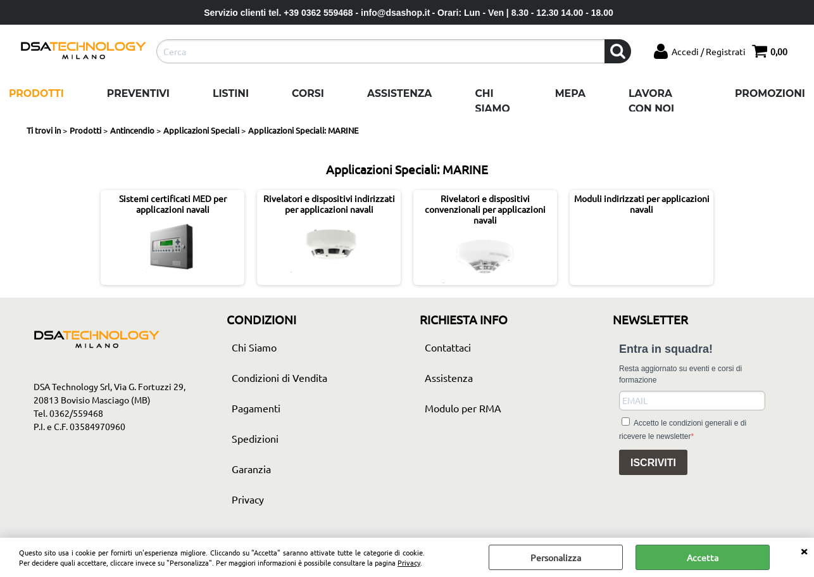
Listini (231, 93)
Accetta (702, 557)
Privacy (409, 562)
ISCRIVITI (653, 462)
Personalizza (555, 557)
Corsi (308, 93)
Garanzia (251, 468)
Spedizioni (255, 438)
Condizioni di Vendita (279, 377)
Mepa (570, 93)
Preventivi (138, 93)
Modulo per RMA (463, 408)
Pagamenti (256, 408)
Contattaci (448, 347)
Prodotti (36, 93)
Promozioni (770, 93)
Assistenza (399, 93)
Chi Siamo (492, 101)
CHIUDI (804, 550)
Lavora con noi (651, 101)
